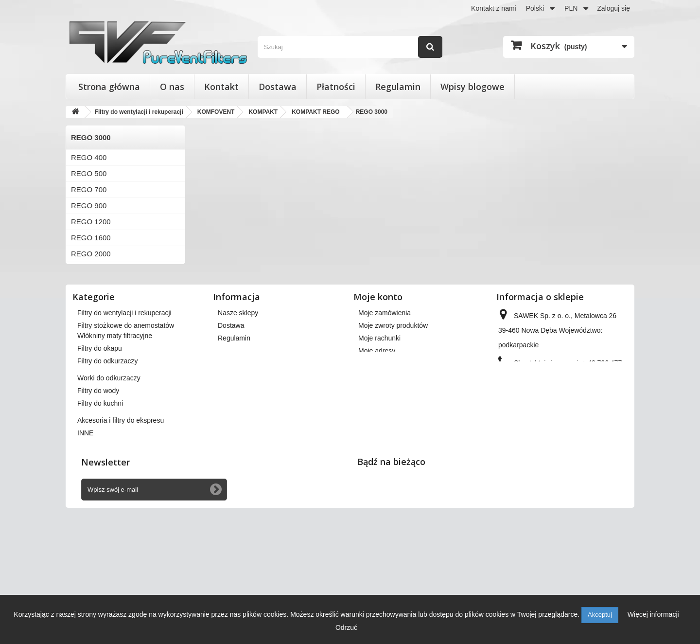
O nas (172, 86)
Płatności (335, 86)
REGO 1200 (91, 221)
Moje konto (377, 385)
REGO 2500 (91, 270)
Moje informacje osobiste (396, 451)
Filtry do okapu (99, 456)
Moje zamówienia (384, 401)
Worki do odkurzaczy (108, 485)
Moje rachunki (379, 426)
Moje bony (374, 464)
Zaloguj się (613, 8)
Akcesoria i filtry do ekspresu (120, 528)
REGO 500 (88, 173)
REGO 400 (88, 157)
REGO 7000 (91, 334)
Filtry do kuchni (100, 511)
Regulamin (397, 86)
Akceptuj (600, 614)
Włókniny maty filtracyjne (114, 443)
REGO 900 (88, 205)
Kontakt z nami (493, 8)
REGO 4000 (91, 302)
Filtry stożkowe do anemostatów (125, 413)
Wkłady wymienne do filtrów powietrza (134, 426)
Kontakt (221, 86)
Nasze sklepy (238, 401)
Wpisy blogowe (472, 86)
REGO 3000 (91, 286)
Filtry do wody (98, 498)
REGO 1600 (91, 237)
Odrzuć (346, 627)
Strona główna (109, 86)
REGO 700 (88, 189)
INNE (85, 540)
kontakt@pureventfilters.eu (577, 483)
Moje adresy (376, 439)
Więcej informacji (653, 614)
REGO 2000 (91, 254)
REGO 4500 (91, 318)
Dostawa (278, 86)
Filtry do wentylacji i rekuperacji (124, 401)
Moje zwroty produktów (393, 413)
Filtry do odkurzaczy (107, 468)
